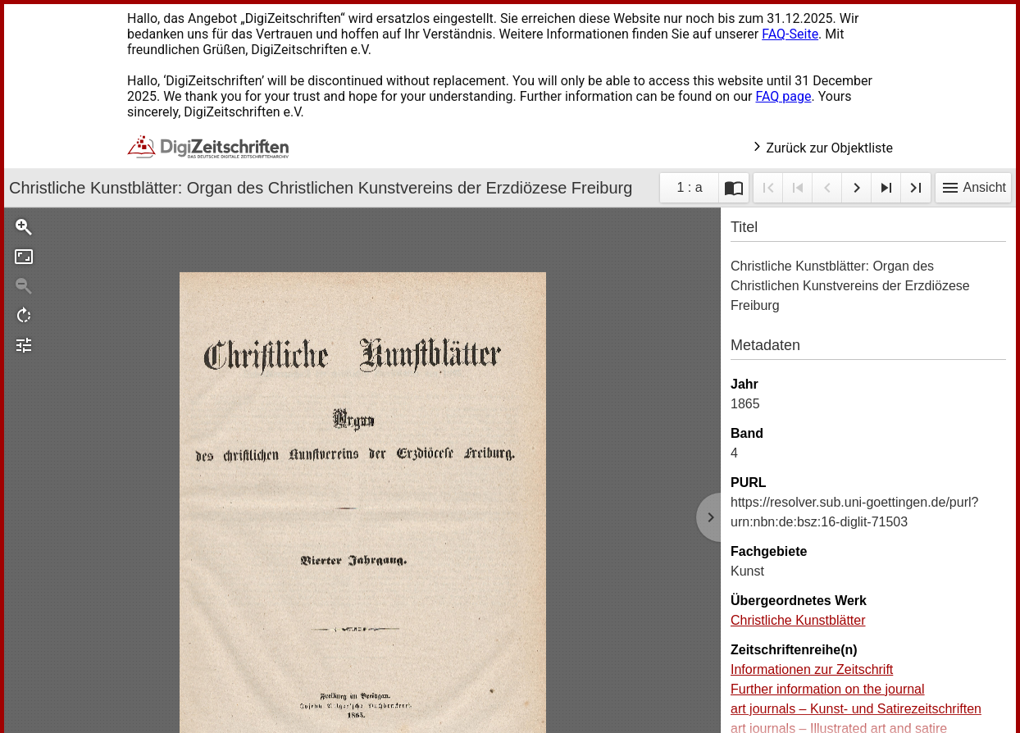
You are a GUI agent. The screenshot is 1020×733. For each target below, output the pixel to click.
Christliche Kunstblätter (798, 620)
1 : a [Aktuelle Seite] (689, 187)
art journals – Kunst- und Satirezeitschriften (856, 709)
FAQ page (783, 96)
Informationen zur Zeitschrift (812, 669)
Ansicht (973, 188)
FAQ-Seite (790, 34)
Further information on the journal (828, 689)
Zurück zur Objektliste (822, 148)
